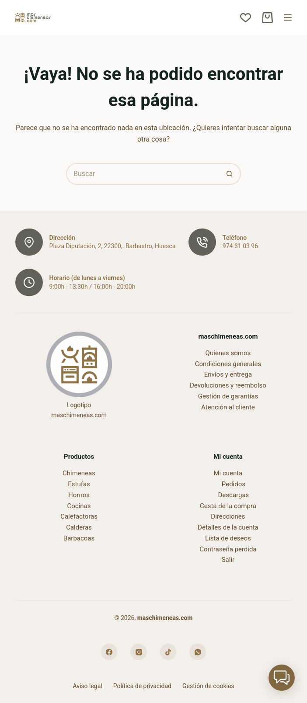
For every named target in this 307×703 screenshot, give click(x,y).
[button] (282, 678)
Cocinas (79, 506)
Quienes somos (228, 353)
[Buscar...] (142, 174)
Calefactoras (79, 516)
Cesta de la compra (228, 506)
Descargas (233, 495)
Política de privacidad (142, 685)
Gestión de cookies (208, 685)
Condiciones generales (228, 364)
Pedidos (233, 484)
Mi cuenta (227, 473)
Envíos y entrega (228, 374)
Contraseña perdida (227, 549)
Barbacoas (78, 538)
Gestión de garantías (228, 396)
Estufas (79, 484)
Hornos (79, 495)
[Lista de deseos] (245, 17)
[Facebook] (109, 652)
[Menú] (288, 17)
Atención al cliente (228, 407)
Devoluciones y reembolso (228, 385)
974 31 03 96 (240, 245)
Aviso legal (87, 685)
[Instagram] (138, 652)
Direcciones (228, 516)
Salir (228, 560)
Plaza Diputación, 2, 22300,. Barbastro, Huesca (112, 245)
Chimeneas (79, 473)
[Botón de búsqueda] (230, 174)
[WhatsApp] (197, 652)
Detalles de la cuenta (228, 527)
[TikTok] (168, 652)
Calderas (79, 527)
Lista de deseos (228, 538)
